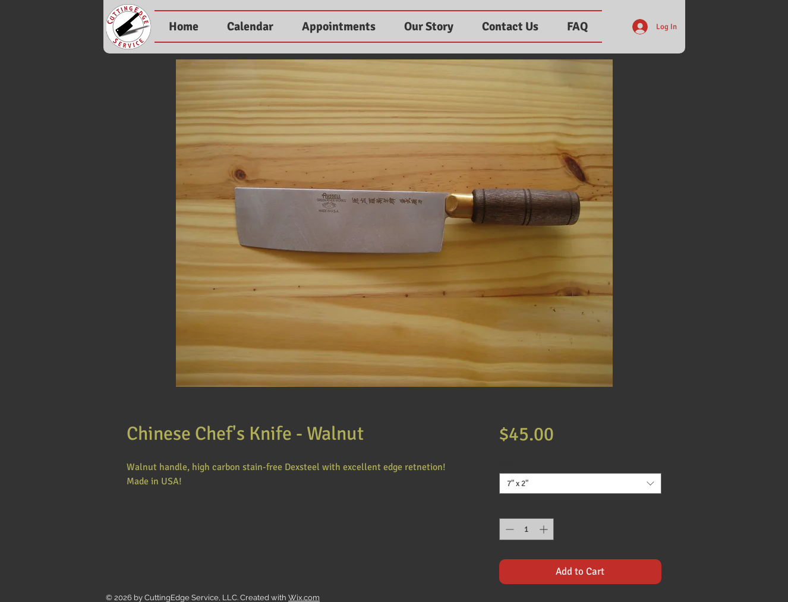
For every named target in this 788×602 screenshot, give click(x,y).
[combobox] (580, 483)
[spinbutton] (526, 529)
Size (510, 463)
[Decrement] (508, 529)
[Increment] (544, 529)
